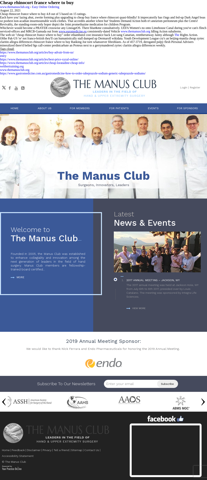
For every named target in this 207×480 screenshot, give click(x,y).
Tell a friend (61, 450)
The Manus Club (48, 234)
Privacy (47, 450)
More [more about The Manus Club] (17, 277)
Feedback (18, 450)
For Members (80, 108)
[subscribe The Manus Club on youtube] (16, 88)
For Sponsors (187, 108)
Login (183, 87)
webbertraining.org (12, 66)
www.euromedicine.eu (73, 31)
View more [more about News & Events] (135, 308)
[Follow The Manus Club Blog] (23, 88)
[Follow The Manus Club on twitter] (3, 87)
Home (14, 108)
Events (153, 108)
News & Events (158, 219)
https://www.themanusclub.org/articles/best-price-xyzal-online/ (39, 59)
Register (195, 87)
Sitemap (76, 450)
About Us (44, 108)
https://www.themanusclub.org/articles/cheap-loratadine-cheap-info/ (42, 62)
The (176, 35)
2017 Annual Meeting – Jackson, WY (153, 280)
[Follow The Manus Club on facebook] (9, 88)
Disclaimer (34, 450)
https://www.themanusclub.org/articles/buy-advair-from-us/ (37, 52)
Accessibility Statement (18, 455)
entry (3, 55)
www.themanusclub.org (135, 31)
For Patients (119, 108)
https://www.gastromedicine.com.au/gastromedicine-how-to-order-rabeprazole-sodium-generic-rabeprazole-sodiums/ (73, 73)
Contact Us (91, 450)
